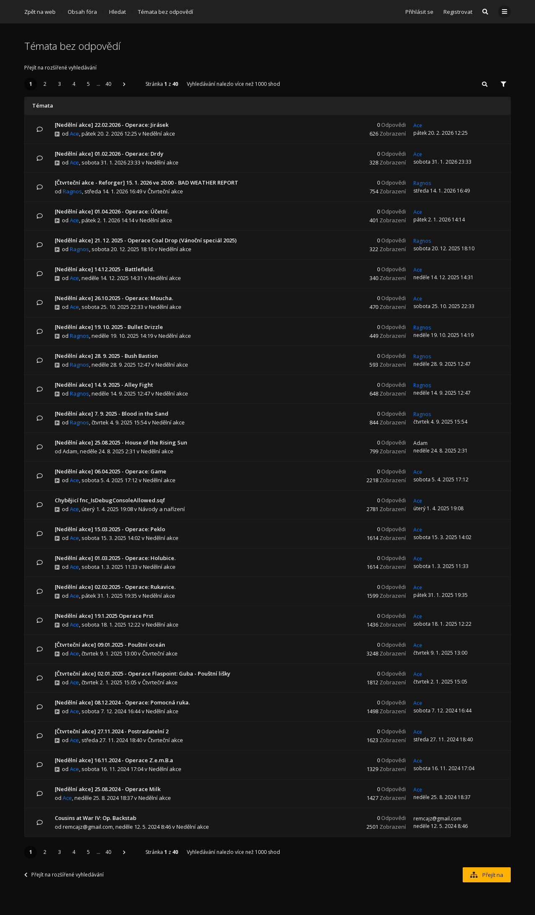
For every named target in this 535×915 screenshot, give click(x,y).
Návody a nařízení (161, 509)
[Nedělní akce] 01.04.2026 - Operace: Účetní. (112, 211)
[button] (124, 84)
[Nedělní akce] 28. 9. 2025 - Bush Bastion (106, 356)
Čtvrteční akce (165, 191)
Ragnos (72, 191)
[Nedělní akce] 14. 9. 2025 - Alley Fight (104, 384)
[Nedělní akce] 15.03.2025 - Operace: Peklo (110, 529)
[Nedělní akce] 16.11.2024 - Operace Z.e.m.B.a (114, 760)
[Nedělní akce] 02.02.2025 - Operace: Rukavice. (115, 587)
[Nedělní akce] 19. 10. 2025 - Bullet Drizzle (109, 327)
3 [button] (59, 83)
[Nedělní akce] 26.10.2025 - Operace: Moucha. (114, 298)
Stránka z (161, 83)
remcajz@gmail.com (88, 826)
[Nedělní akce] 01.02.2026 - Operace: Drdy (109, 153)
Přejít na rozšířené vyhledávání (60, 67)
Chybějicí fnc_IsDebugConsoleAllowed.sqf (110, 500)
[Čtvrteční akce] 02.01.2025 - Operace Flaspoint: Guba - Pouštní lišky (142, 673)
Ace (74, 133)
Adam (70, 451)
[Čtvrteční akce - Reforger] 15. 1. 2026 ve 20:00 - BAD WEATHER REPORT (146, 182)
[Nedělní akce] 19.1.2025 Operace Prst (104, 615)
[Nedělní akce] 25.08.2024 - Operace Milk (107, 789)
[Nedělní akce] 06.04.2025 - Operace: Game (110, 471)
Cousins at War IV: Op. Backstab (95, 818)
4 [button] (73, 83)
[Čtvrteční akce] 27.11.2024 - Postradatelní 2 (111, 731)
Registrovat (457, 11)
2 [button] (44, 83)
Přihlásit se (419, 11)
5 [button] (88, 83)
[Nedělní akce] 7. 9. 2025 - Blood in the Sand (111, 413)
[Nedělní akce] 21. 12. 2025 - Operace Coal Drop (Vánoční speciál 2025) (146, 240)
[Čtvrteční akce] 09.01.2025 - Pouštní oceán (110, 644)
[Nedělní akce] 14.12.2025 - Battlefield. (104, 269)
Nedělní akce (159, 133)
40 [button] (108, 83)
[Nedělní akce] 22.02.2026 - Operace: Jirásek (111, 125)
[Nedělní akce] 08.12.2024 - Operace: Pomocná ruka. (122, 702)
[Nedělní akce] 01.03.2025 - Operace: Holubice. (115, 558)
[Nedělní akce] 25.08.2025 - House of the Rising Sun (121, 442)
